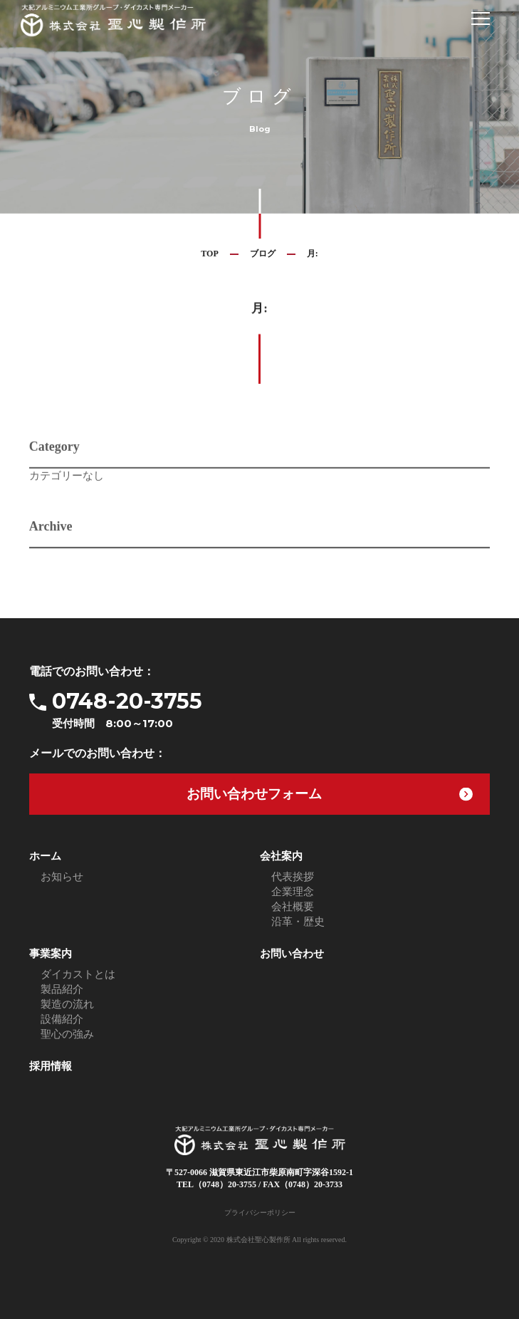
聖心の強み (67, 1034)
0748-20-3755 (271, 710)
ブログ (263, 254)
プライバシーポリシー (259, 1212)
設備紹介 (62, 1019)
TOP (209, 254)
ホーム (45, 856)
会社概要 (292, 906)
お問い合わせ (292, 953)
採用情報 (50, 1066)
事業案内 (50, 953)
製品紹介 (62, 989)
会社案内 (281, 856)
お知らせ (62, 876)
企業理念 (292, 891)
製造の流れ (67, 1004)
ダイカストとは (78, 974)
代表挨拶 (292, 876)
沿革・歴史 (298, 921)
